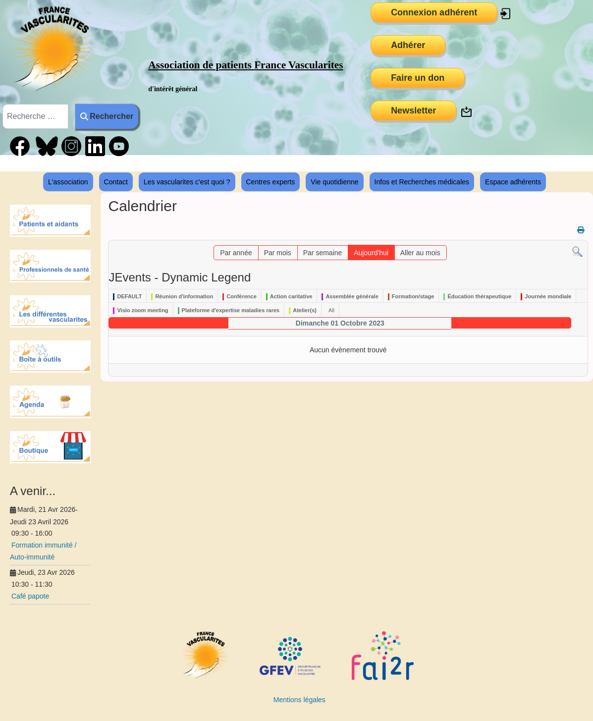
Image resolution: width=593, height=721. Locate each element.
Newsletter (413, 110)
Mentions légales (299, 700)
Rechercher (106, 116)
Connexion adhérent (434, 12)
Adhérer (408, 45)
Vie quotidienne (334, 182)
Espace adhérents (513, 182)
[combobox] (35, 116)
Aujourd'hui (371, 253)
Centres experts (270, 182)
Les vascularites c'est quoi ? (187, 182)
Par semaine (322, 253)
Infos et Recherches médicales (422, 182)
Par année (236, 253)
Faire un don (417, 78)
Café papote (30, 596)
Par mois (277, 253)
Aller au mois (420, 253)
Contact (116, 182)
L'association (68, 182)
